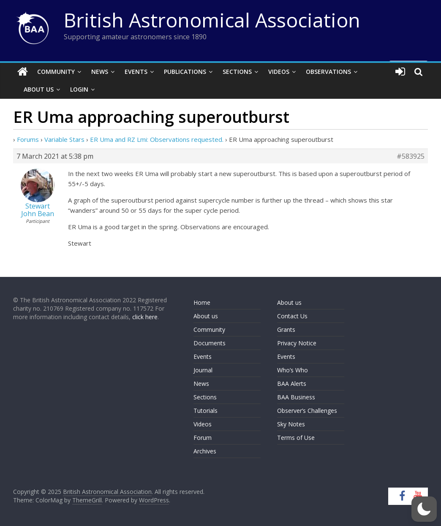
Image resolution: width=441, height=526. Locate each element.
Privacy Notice (296, 343)
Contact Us (292, 316)
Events (136, 72)
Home (201, 302)
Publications (185, 72)
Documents (209, 343)
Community (56, 72)
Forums (28, 139)
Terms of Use (296, 438)
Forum (202, 438)
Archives (204, 451)
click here (145, 317)
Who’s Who (292, 370)
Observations (328, 72)
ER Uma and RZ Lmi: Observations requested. (156, 139)
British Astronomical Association (212, 20)
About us (205, 316)
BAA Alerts (291, 384)
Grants (286, 329)
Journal (202, 370)
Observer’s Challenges (307, 411)
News (99, 72)
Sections (237, 72)
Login (79, 89)
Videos (278, 72)
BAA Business (296, 397)
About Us (39, 89)
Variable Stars (64, 139)
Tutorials (205, 411)
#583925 (411, 156)
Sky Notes (291, 424)
